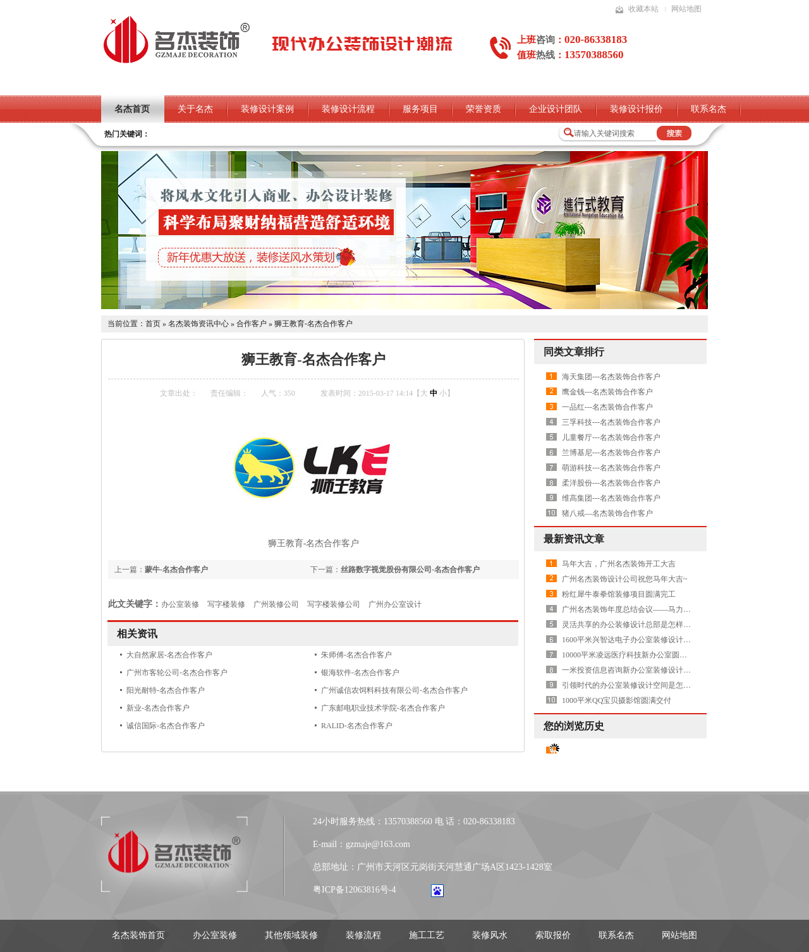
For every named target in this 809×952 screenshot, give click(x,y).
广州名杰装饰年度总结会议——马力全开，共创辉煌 (649, 609)
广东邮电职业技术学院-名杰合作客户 (383, 708)
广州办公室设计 (395, 604)
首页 (153, 323)
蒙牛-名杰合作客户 (176, 569)
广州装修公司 (276, 604)
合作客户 (251, 323)
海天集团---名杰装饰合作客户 (611, 376)
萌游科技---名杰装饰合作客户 (611, 467)
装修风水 (490, 935)
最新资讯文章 (574, 539)
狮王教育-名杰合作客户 (313, 323)
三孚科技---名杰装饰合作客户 (611, 422)
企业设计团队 (555, 109)
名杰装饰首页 (138, 935)
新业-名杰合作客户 (158, 708)
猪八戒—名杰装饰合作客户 (607, 513)
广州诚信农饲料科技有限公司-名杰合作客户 (394, 690)
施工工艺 (426, 935)
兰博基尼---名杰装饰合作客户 (611, 452)
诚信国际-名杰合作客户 (165, 725)
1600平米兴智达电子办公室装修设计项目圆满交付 (645, 639)
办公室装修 (180, 604)
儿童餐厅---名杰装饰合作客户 (611, 437)
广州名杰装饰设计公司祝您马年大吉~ (625, 579)
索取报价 (553, 935)
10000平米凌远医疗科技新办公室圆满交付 (632, 654)
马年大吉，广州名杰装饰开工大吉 (619, 563)
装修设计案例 (267, 109)
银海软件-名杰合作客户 (360, 672)
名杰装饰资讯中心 (198, 323)
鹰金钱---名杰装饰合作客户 (607, 392)
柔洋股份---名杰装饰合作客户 (611, 483)
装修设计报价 (636, 109)
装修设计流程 (348, 109)
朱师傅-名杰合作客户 (356, 654)
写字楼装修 (226, 604)
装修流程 (363, 935)
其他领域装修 (291, 935)
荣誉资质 (483, 109)
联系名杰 (708, 109)
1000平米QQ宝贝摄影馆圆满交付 (616, 700)
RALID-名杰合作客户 (356, 725)
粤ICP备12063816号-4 (354, 889)
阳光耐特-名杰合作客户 (165, 690)
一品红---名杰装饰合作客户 (607, 407)
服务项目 (420, 109)
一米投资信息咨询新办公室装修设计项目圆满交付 (645, 670)
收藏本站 (643, 8)
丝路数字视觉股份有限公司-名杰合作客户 (410, 569)
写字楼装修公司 (333, 604)
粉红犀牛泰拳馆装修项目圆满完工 (619, 594)
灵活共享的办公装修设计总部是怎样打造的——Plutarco (654, 624)
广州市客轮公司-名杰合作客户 (177, 672)
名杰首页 (132, 109)
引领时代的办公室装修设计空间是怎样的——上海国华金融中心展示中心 (683, 685)
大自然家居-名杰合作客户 (169, 654)
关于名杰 (195, 109)
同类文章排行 (574, 351)
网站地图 (686, 8)
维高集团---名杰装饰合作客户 (611, 498)
